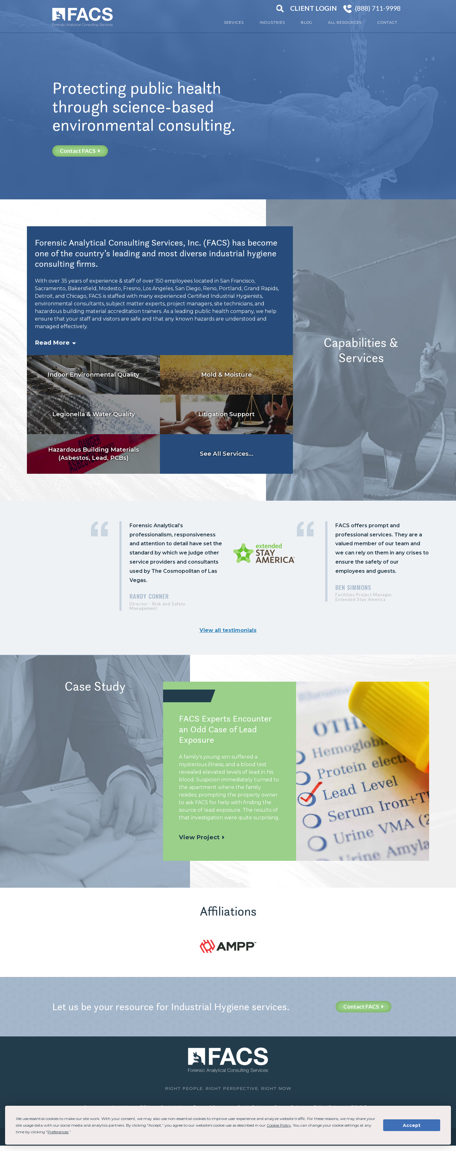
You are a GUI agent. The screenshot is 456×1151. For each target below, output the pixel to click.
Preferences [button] (58, 1131)
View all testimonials (228, 630)
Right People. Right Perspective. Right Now (228, 1088)
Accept (412, 1125)
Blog (306, 22)
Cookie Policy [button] (279, 1125)
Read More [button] (52, 342)
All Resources (345, 22)
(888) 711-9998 (378, 8)
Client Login (313, 8)
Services (234, 22)
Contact (387, 22)
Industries (272, 22)
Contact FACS (80, 150)
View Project (199, 837)
